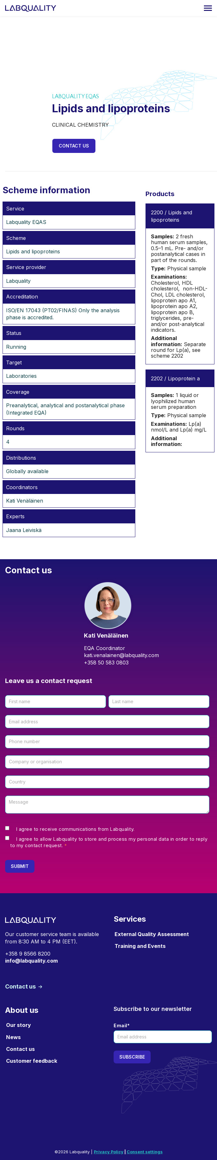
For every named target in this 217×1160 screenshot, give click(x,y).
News (13, 1037)
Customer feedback (31, 1061)
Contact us (74, 145)
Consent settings (145, 1151)
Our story (18, 1025)
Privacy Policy (108, 1151)
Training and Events (140, 946)
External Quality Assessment (152, 934)
